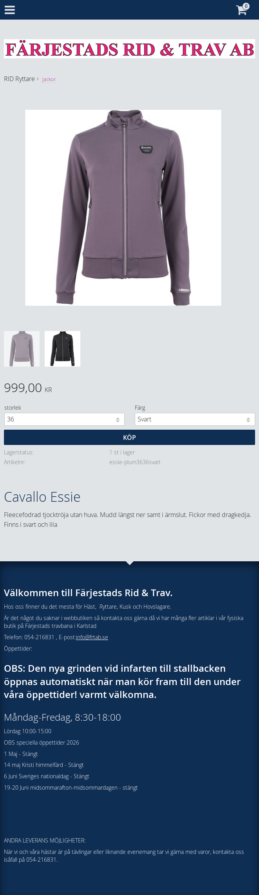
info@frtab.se (92, 637)
